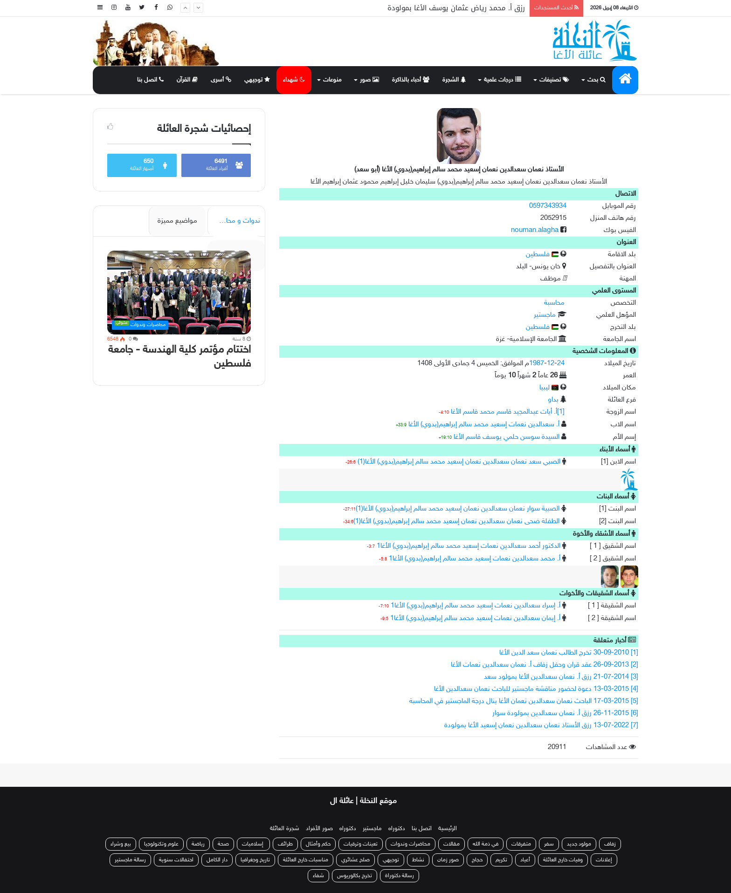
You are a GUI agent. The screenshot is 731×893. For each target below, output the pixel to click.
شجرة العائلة (284, 828)
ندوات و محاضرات (234, 221)
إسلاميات (253, 844)
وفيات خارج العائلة (563, 860)
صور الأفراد (319, 828)
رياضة (198, 844)
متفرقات (521, 844)
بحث (596, 80)
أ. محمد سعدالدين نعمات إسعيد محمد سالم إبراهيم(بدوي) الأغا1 (474, 559)
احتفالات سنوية (176, 860)
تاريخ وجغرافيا (255, 860)
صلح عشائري (355, 860)
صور (369, 80)
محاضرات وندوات (410, 844)
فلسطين (542, 255)
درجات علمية (502, 80)
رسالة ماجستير (130, 860)
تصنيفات (554, 80)
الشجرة (454, 80)
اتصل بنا (150, 80)
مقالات (451, 844)
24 (561, 364)
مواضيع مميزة (177, 221)
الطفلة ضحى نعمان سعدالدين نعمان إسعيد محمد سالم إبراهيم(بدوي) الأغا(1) (456, 521)
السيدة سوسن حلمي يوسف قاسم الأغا (506, 437)
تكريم (501, 860)
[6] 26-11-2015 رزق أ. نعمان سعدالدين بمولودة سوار (565, 713)
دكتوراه (396, 828)
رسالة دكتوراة (399, 876)
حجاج (477, 860)
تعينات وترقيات (361, 844)
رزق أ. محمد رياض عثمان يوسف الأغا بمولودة (456, 7)
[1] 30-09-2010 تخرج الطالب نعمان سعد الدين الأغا (568, 653)
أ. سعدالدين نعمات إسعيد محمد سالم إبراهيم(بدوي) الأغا (483, 425)
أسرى (221, 80)
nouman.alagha (535, 230)
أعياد (525, 860)
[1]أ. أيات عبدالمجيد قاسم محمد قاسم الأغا (508, 412)
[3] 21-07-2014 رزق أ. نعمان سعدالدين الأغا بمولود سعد (561, 677)
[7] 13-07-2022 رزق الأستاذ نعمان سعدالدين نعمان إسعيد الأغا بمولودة (541, 725)
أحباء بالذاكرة (410, 80)
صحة (223, 844)
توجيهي (257, 80)
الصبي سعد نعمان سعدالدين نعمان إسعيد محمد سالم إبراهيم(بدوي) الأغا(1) (459, 462)
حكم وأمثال (318, 844)
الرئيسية (447, 828)
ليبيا (549, 388)
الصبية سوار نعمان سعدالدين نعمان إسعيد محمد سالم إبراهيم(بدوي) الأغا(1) (457, 509)
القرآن (187, 80)
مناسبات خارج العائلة (305, 860)
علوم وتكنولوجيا (161, 844)
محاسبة (554, 303)
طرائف (285, 844)
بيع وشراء (120, 844)
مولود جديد (579, 844)
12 (550, 364)
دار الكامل (217, 860)
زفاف (610, 844)
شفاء (318, 876)
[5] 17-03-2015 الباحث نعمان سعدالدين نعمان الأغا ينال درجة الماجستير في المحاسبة (523, 701)
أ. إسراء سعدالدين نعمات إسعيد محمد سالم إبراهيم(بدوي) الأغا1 (475, 606)
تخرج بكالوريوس (354, 876)
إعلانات (604, 860)
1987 (536, 364)
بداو (553, 400)
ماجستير (545, 315)
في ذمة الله (485, 844)
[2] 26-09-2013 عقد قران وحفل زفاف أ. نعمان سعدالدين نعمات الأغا (544, 665)
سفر (549, 844)
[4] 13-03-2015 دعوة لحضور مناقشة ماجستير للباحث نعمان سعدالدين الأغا (536, 689)
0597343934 (547, 206)
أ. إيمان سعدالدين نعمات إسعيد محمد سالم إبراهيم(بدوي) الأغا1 (475, 618)
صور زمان (448, 860)
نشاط (418, 860)
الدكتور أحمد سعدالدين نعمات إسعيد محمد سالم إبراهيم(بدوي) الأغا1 (468, 546)
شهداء (294, 80)
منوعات (332, 80)
